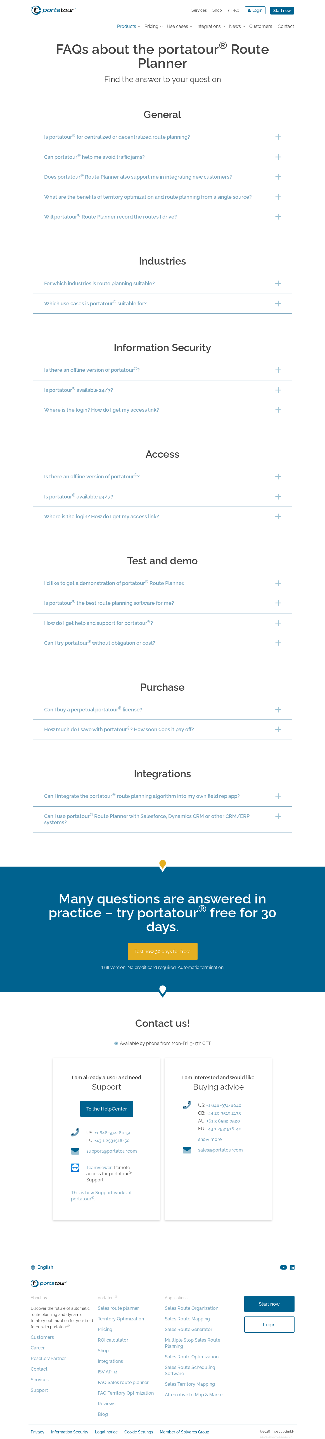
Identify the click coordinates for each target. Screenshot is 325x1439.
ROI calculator (113, 1340)
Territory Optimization (121, 1319)
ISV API (105, 1372)
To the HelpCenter (106, 1109)
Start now (282, 10)
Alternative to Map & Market (194, 1394)
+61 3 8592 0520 (223, 1121)
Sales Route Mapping (187, 1319)
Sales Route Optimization (192, 1356)
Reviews (106, 1403)
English (45, 1267)
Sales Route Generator (188, 1329)
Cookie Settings (138, 1432)
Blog (103, 1414)
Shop (217, 10)
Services (199, 10)
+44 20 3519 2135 (223, 1113)
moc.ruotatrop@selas (220, 1150)
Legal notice (106, 1432)
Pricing (105, 1329)
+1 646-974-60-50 (113, 1132)
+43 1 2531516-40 (223, 1128)
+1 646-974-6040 (223, 1105)
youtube (283, 1267)
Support (39, 1390)
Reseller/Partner (48, 1358)
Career (38, 1348)
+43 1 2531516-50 (112, 1140)
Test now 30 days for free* (162, 951)
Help (233, 10)
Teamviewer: (99, 1167)
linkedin (292, 1267)
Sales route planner (118, 1308)
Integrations (110, 1361)
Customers (42, 1337)
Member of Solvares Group (184, 1432)
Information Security (69, 1432)
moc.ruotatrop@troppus (111, 1151)
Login (269, 1324)
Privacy (37, 1432)
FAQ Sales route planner (123, 1382)
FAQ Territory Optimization (126, 1393)
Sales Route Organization (191, 1308)
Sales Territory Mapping (190, 1384)
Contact (39, 1369)
